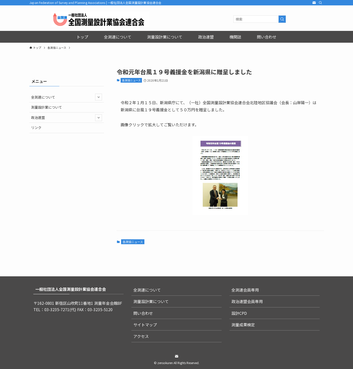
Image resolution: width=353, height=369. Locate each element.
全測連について (66, 97)
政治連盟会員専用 (247, 301)
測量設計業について (46, 107)
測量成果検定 (243, 325)
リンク (36, 127)
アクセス (141, 336)
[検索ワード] (259, 19)
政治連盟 (66, 117)
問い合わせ (143, 313)
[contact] (314, 2)
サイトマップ (145, 325)
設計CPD (239, 313)
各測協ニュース (131, 80)
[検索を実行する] (282, 19)
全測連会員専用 (245, 290)
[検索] (320, 2)
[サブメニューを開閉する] (98, 97)
